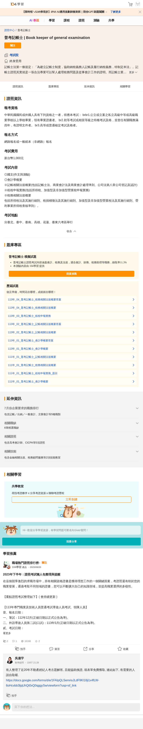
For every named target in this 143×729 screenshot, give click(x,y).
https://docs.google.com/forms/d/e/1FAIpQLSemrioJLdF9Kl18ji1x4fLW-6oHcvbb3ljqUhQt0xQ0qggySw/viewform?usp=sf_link (52, 683)
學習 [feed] (52, 20)
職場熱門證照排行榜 (25, 562)
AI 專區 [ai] (34, 20)
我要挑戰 (71, 273)
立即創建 (71, 499)
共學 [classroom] (111, 20)
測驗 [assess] (96, 20)
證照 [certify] (82, 20)
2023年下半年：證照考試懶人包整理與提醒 (31, 574)
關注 (12, 45)
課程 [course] (67, 20)
